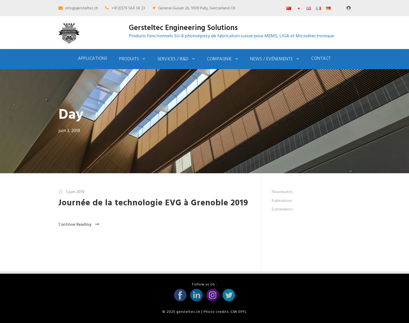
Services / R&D (173, 59)
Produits (129, 59)
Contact (321, 58)
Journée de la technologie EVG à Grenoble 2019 (153, 203)
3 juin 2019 (75, 192)
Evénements (282, 209)
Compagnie (219, 59)
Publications (282, 201)
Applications (92, 58)
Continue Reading (78, 224)
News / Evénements (271, 59)
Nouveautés (282, 192)
